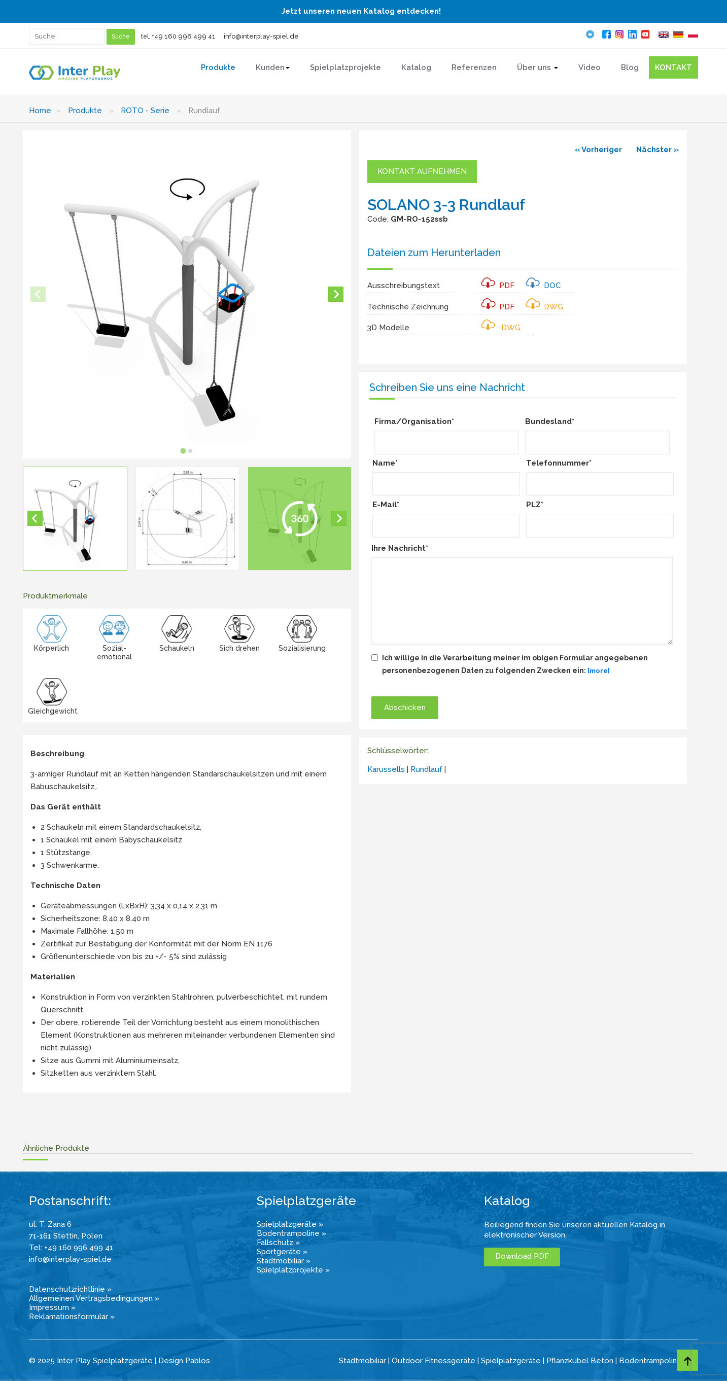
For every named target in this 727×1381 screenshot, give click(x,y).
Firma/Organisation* (414, 421)
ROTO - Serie (145, 110)
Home (40, 110)
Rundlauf (426, 769)
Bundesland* (549, 421)
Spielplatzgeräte (511, 1360)
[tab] (183, 451)
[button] (75, 519)
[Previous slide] (38, 294)
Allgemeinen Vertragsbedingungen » (94, 1298)
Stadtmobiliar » (283, 1260)
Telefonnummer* (559, 463)
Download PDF (522, 1256)
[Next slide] (335, 294)
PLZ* (534, 504)
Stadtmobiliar (362, 1360)
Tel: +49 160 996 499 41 (71, 1247)
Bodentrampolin (648, 1360)
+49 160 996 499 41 (184, 36)
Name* (385, 463)
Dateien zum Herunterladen (434, 252)
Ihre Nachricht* (399, 548)
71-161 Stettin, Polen (65, 1236)
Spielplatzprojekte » (293, 1269)
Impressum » (52, 1307)
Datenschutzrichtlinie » (70, 1289)
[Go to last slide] (35, 518)
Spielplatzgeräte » (290, 1224)
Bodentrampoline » (291, 1233)
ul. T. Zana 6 (50, 1224)
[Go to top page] (687, 1360)
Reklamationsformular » (72, 1316)
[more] (598, 671)
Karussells (386, 769)
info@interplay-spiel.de (261, 36)
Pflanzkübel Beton (579, 1360)
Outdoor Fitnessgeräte (433, 1360)
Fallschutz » (278, 1242)
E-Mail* (385, 504)
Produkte (85, 110)
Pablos (197, 1360)
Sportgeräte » (282, 1251)
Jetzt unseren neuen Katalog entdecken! (361, 11)
